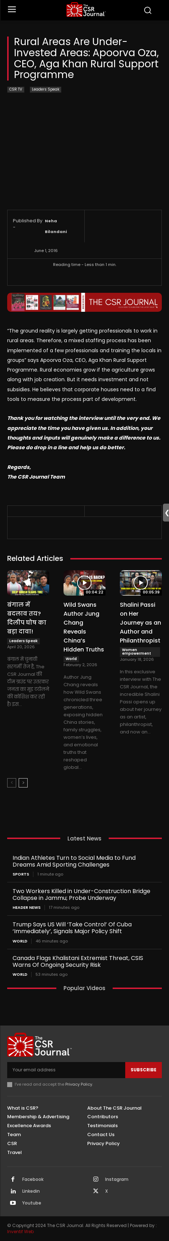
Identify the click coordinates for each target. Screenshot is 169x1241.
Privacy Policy (78, 1084)
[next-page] (23, 782)
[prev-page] (11, 782)
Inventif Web (20, 1231)
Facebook (32, 1179)
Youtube (31, 1203)
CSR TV (15, 90)
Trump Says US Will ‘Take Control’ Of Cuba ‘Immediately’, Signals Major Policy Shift (72, 927)
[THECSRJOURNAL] (86, 9)
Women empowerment (136, 651)
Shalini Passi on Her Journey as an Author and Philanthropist (140, 623)
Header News (27, 907)
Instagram (116, 1179)
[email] (66, 1070)
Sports (21, 874)
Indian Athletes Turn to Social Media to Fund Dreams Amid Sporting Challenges (74, 861)
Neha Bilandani (56, 226)
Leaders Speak (45, 90)
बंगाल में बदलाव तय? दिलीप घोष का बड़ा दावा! (26, 618)
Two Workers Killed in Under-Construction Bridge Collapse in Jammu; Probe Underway (81, 894)
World (71, 658)
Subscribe (143, 1070)
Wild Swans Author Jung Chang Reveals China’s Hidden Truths (84, 627)
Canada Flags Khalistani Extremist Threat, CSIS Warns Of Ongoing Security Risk (78, 961)
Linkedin (31, 1191)
